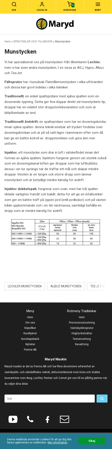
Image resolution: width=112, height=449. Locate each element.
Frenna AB (30, 349)
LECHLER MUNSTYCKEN (25, 286)
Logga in (42, 10)
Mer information (57, 442)
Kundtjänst (30, 333)
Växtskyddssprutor (81, 328)
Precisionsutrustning (82, 322)
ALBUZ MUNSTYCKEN (66, 286)
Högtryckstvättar (82, 333)
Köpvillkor (30, 328)
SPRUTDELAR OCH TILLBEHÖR (33, 41)
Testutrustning (82, 338)
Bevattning (82, 344)
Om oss (30, 322)
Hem (7, 41)
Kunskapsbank (30, 338)
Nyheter (30, 344)
